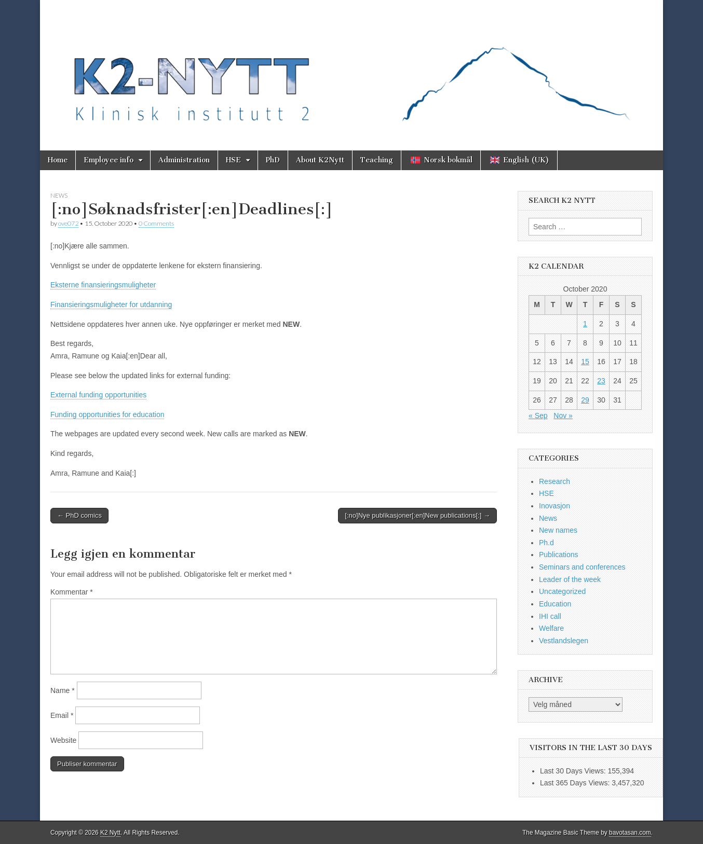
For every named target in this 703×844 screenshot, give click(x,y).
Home (57, 160)
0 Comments (156, 223)
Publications (558, 554)
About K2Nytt (320, 160)
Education (555, 604)
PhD (273, 160)
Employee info (108, 160)
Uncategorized (562, 591)
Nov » (563, 415)
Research (554, 481)
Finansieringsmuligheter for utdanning (111, 304)
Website (63, 740)
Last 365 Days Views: (576, 783)
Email (61, 715)
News (58, 195)
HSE (233, 160)
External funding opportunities (98, 395)
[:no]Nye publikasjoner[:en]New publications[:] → (417, 515)
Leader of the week (570, 579)
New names (558, 530)
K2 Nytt (110, 832)
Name (62, 690)
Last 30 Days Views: (573, 771)
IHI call (550, 616)
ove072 (68, 223)
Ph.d (546, 542)
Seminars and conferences (582, 567)
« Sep (538, 415)
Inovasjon (554, 506)
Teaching (376, 160)
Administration (184, 160)
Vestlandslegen (563, 641)
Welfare (551, 628)
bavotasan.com (630, 832)
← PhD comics (79, 515)
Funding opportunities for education (107, 414)
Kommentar (71, 592)
